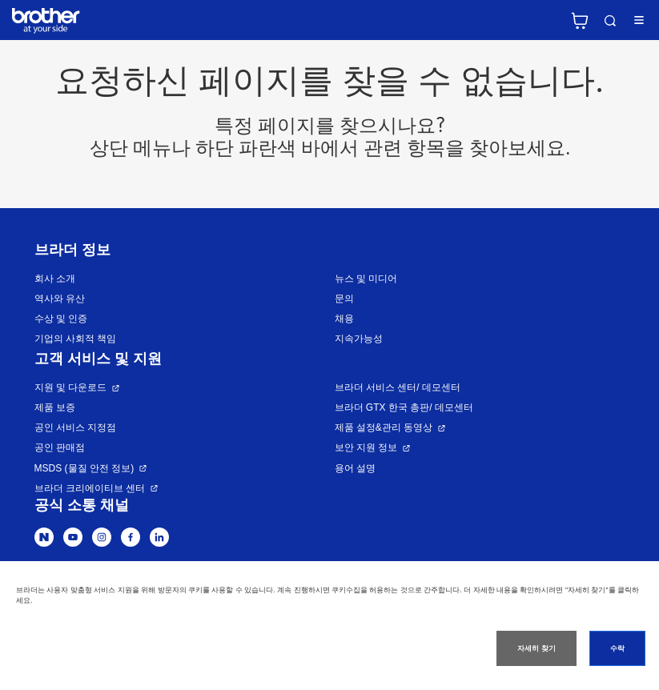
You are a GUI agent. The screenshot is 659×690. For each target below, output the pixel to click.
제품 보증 (54, 407)
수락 (617, 648)
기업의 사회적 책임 (75, 338)
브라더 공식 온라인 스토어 (579, 20)
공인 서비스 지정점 (75, 427)
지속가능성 (359, 338)
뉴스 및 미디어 (366, 278)
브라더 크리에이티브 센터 (90, 488)
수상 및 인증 (61, 318)
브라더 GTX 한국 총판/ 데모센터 (404, 407)
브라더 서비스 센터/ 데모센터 (397, 387)
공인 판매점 (59, 447)
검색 (610, 21)
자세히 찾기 (536, 648)
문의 (344, 298)
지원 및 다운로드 (70, 387)
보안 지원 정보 (366, 447)
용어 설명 (355, 468)
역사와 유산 (59, 298)
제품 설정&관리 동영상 (384, 427)
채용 (344, 318)
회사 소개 (54, 278)
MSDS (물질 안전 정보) (84, 468)
